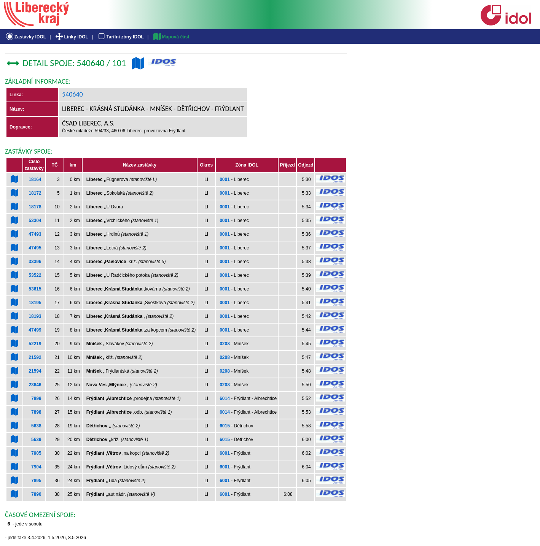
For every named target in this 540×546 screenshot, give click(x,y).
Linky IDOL (71, 37)
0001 (225, 179)
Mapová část (171, 37)
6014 (225, 398)
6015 (225, 426)
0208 (225, 343)
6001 (225, 453)
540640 (72, 94)
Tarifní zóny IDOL (120, 37)
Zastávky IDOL (25, 37)
